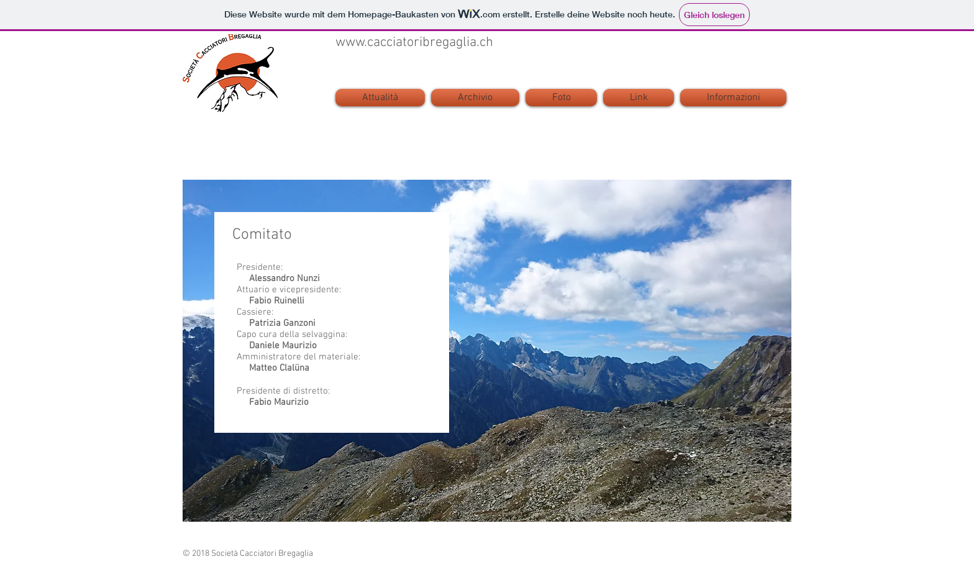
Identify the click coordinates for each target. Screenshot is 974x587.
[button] (731, 97)
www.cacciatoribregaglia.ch (414, 42)
